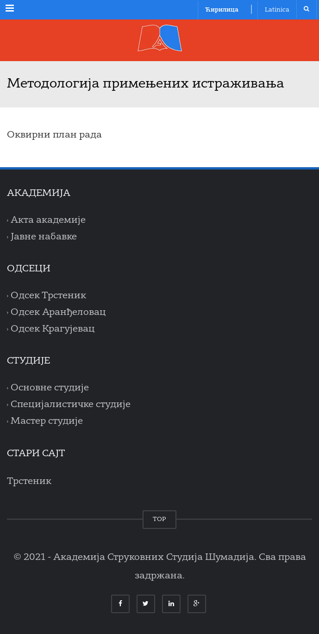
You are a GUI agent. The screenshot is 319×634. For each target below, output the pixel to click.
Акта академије (48, 220)
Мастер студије (47, 421)
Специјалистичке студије (71, 404)
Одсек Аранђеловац (58, 312)
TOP (159, 519)
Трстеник (29, 481)
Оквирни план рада (54, 135)
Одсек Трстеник (48, 296)
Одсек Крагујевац (53, 329)
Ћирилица (221, 10)
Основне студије (50, 388)
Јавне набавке (44, 237)
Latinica (277, 10)
